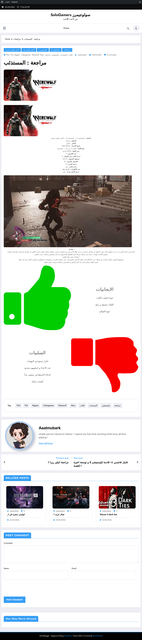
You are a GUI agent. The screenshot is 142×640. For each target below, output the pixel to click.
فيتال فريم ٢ (59, 514)
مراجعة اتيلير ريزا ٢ (58, 462)
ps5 (11, 55)
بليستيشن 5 (55, 50)
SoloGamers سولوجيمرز (70, 14)
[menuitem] (2, 2)
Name (36, 573)
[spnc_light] (136, 28)
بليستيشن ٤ (43, 50)
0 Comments (111, 55)
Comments (71, 552)
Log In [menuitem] (7, 2)
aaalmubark (82, 55)
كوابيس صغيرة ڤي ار (16, 514)
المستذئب (63, 55)
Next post (78, 458)
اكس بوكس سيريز (12, 50)
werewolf (35, 55)
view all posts (46, 443)
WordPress (68, 636)
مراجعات (67, 50)
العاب (70, 55)
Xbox (42, 55)
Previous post (62, 458)
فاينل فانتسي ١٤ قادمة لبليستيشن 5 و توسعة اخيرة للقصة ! (101, 464)
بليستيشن (55, 55)
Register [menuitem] (15, 2)
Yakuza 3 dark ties (108, 514)
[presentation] (21, 590)
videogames (25, 55)
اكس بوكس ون (28, 50)
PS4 (7, 55)
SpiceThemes (98, 636)
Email (104, 573)
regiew (17, 55)
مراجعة (48, 55)
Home (66, 28)
